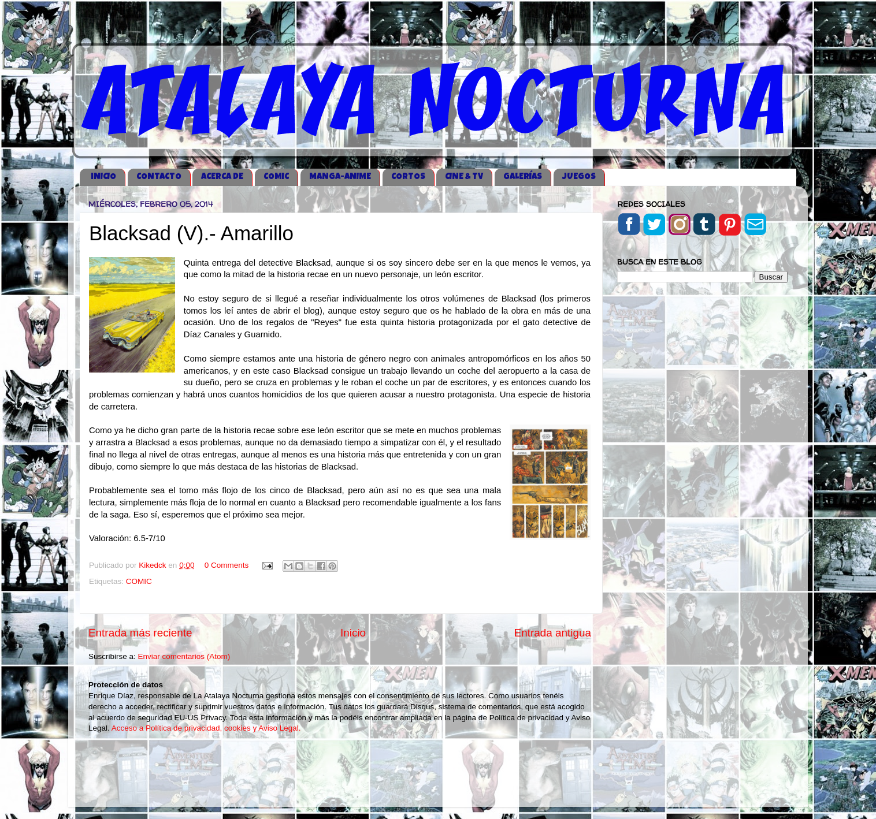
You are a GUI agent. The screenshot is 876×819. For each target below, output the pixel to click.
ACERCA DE (222, 177)
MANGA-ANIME (340, 177)
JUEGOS (579, 177)
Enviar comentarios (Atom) (184, 656)
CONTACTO (158, 177)
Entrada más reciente (140, 633)
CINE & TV (464, 177)
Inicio (353, 633)
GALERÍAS (522, 177)
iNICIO (103, 177)
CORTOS (408, 177)
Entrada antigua (552, 633)
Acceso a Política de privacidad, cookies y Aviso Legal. (206, 728)
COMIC (276, 177)
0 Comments (227, 565)
